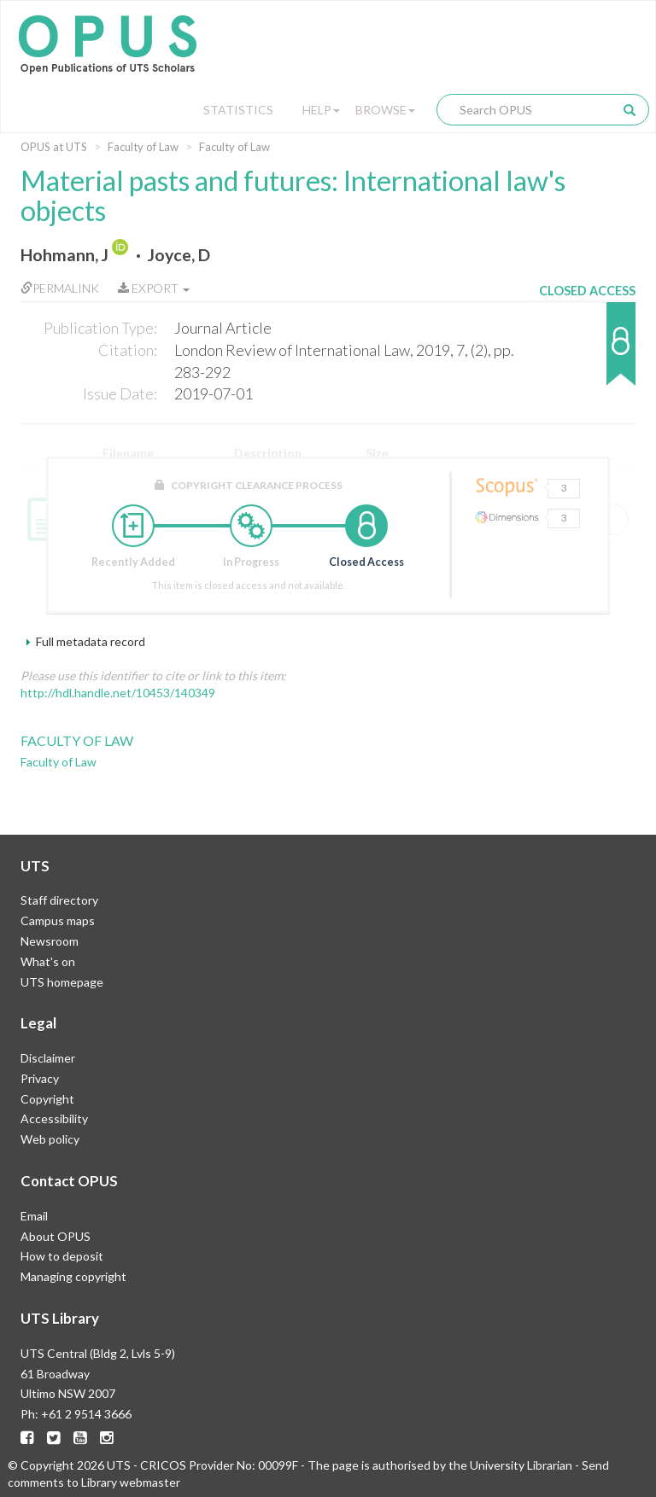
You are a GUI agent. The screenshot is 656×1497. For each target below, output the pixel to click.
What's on (47, 961)
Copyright (47, 1099)
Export (154, 288)
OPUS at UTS (53, 147)
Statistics (238, 109)
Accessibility (54, 1118)
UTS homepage (61, 982)
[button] (587, 352)
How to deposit (61, 1256)
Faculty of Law (143, 147)
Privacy (39, 1078)
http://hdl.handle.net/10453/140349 (117, 692)
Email (34, 1216)
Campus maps (57, 920)
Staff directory (59, 900)
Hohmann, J (64, 255)
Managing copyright (73, 1276)
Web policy (49, 1139)
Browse (385, 109)
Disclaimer (47, 1058)
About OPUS (55, 1236)
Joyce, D (179, 255)
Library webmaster (130, 1482)
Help (321, 109)
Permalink (59, 288)
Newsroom (49, 941)
